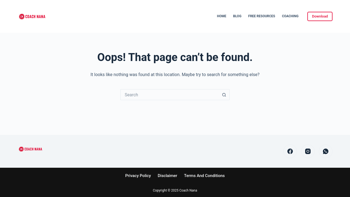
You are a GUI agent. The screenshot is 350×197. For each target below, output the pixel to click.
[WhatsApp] (325, 151)
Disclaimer (167, 175)
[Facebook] (290, 151)
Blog (237, 16)
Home (221, 16)
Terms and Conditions (204, 175)
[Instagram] (308, 151)
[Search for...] (169, 94)
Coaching (290, 16)
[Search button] (224, 94)
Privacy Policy (138, 175)
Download (320, 16)
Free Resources (261, 16)
